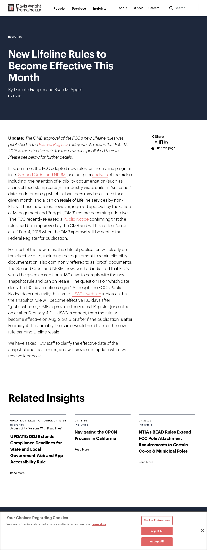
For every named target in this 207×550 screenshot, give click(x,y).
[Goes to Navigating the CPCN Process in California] (82, 449)
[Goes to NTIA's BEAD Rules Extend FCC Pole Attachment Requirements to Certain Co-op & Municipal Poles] (146, 462)
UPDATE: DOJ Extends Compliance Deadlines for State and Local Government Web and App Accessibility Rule (36, 449)
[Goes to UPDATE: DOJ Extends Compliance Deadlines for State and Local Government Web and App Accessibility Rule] (17, 473)
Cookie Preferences (157, 520)
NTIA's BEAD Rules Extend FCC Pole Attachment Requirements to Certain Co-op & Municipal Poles (165, 441)
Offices (138, 8)
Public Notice (76, 219)
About (123, 8)
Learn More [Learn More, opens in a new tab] (99, 524)
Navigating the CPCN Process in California (96, 435)
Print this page (165, 148)
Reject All (156, 531)
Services (79, 8)
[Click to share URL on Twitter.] (156, 142)
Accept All (157, 541)
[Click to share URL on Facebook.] (161, 142)
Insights (100, 8)
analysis (100, 175)
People (59, 8)
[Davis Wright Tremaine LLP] (24, 8)
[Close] (202, 530)
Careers (153, 8)
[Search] (171, 8)
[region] (103, 530)
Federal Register (53, 144)
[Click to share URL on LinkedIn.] (166, 142)
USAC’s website (86, 294)
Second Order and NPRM (42, 175)
